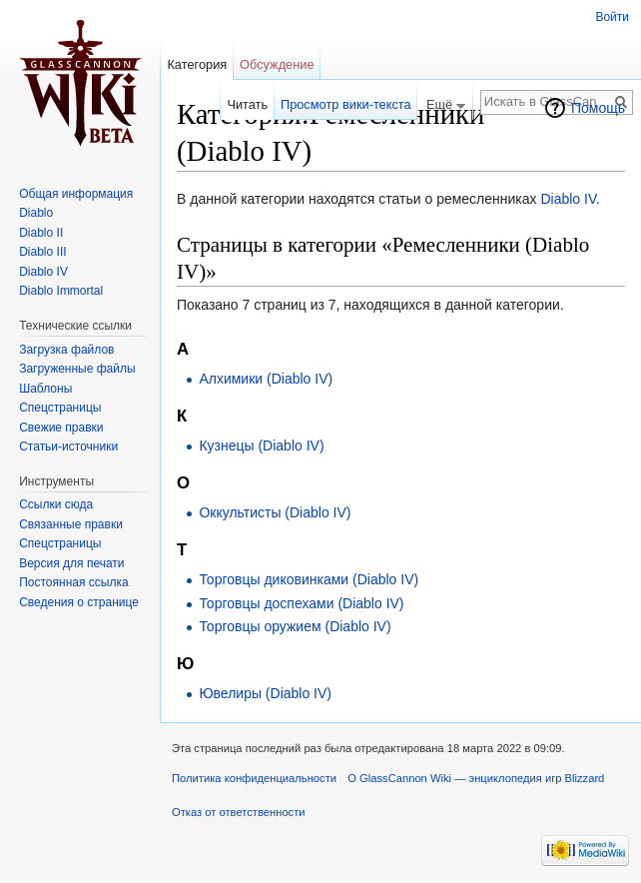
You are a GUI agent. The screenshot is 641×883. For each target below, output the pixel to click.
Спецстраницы (60, 408)
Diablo (36, 213)
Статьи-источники (68, 446)
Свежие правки (61, 428)
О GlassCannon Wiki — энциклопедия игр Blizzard (475, 778)
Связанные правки (71, 524)
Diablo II (41, 233)
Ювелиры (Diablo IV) (265, 693)
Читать (247, 104)
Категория (197, 64)
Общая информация (76, 194)
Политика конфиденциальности (254, 778)
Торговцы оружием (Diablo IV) (294, 626)
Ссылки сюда (56, 504)
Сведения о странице (79, 602)
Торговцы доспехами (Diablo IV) (301, 603)
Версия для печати (71, 563)
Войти (612, 17)
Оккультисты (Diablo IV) (274, 512)
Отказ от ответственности (239, 812)
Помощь (598, 108)
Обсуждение (277, 64)
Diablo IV (568, 199)
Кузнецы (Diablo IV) (261, 445)
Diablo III (42, 252)
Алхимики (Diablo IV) (265, 379)
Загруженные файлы (77, 369)
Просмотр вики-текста (346, 104)
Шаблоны (45, 389)
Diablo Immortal (61, 291)
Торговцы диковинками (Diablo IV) (308, 579)
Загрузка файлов (66, 350)
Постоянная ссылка (73, 582)
